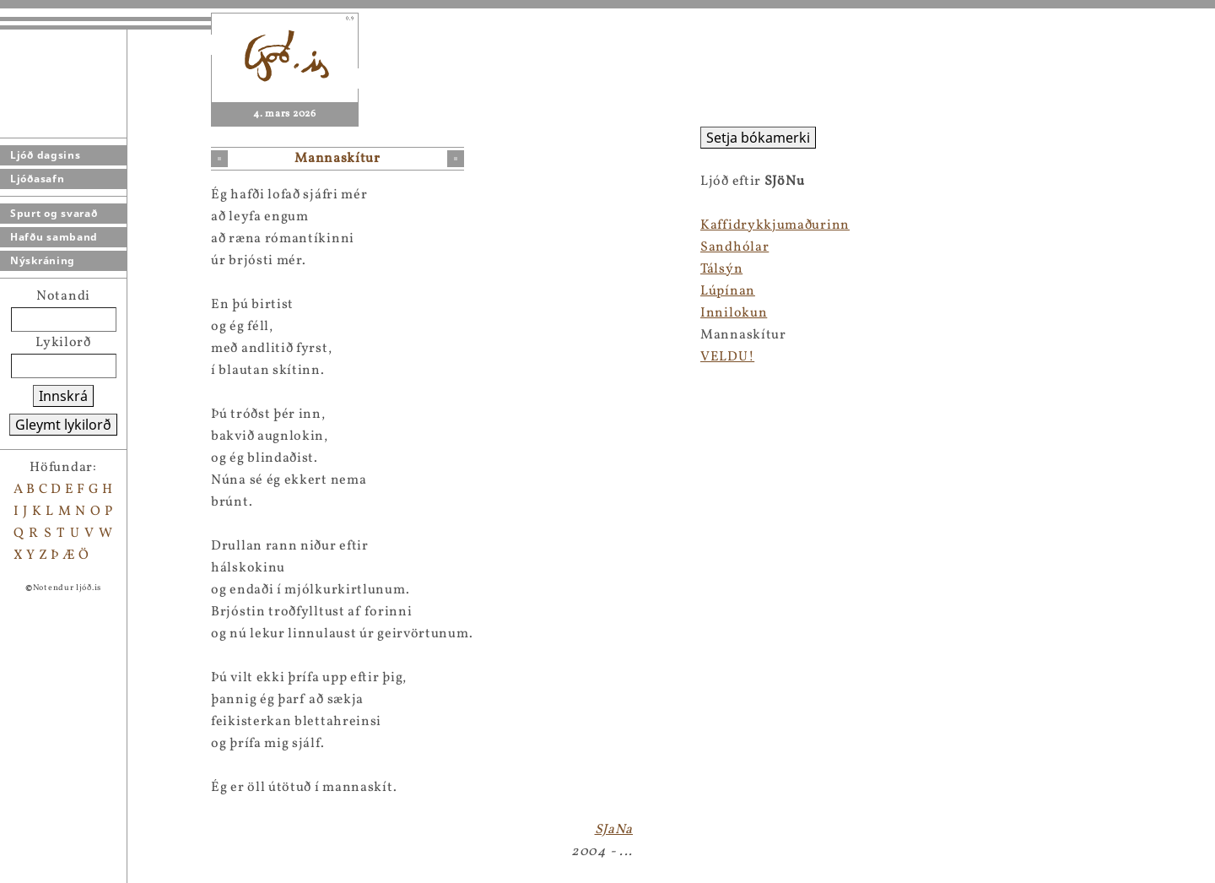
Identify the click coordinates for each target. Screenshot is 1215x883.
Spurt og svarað (54, 213)
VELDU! (727, 357)
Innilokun (733, 313)
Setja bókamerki (758, 137)
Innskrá (63, 396)
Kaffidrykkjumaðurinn (775, 225)
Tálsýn (721, 269)
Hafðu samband (54, 237)
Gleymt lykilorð (63, 424)
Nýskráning (42, 260)
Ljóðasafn (37, 178)
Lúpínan (727, 291)
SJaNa (614, 830)
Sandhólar (734, 247)
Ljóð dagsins (45, 155)
